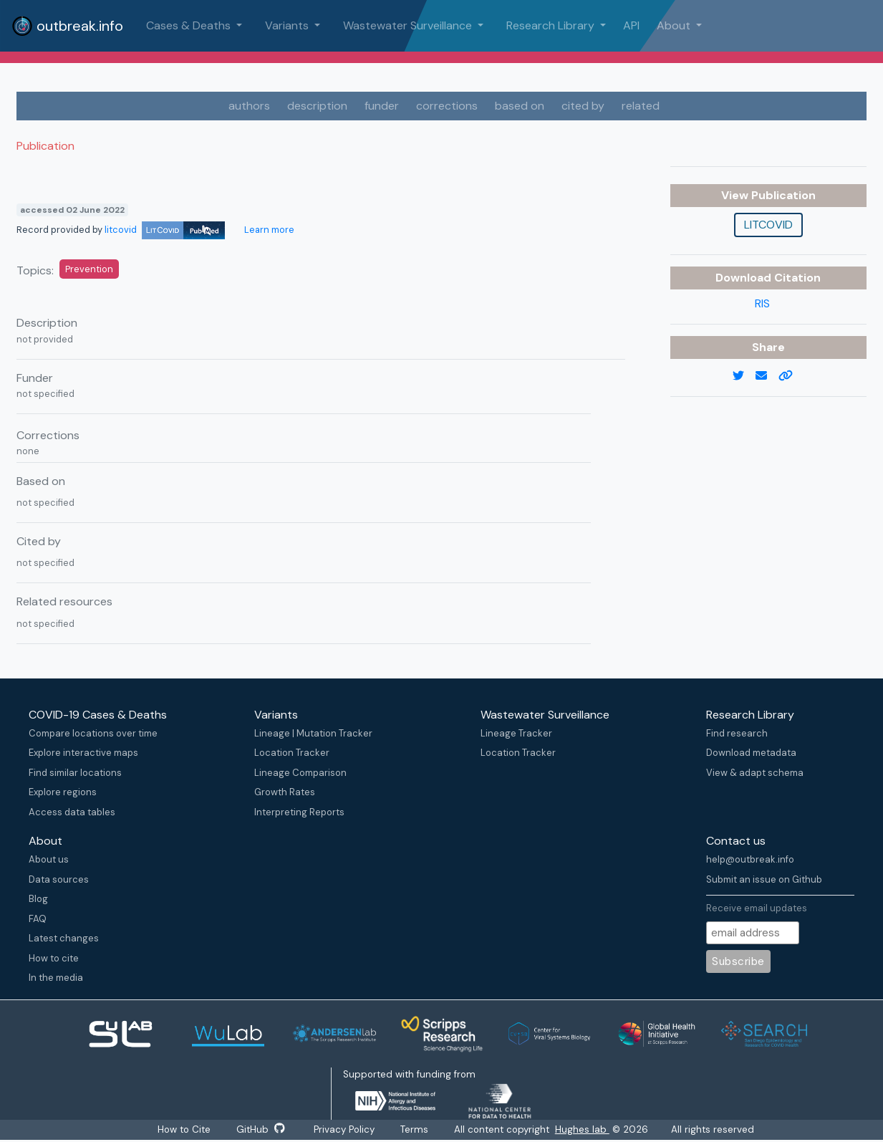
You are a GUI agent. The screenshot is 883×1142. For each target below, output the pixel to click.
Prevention (89, 269)
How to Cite (185, 1129)
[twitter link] (744, 376)
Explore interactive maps (83, 753)
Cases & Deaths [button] (189, 25)
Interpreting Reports (299, 812)
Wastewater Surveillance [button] (409, 25)
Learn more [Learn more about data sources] (268, 230)
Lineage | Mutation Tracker (313, 733)
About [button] (675, 25)
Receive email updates (756, 908)
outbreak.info (67, 26)
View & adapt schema (755, 773)
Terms (414, 1129)
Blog (38, 899)
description (317, 105)
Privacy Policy (344, 1129)
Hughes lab (582, 1129)
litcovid (165, 230)
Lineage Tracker (516, 733)
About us (49, 859)
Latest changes (64, 938)
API (631, 25)
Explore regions (63, 792)
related (641, 105)
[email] (767, 376)
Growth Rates (284, 792)
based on (519, 105)
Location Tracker (291, 753)
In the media (56, 977)
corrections (447, 105)
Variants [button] (288, 25)
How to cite (54, 958)
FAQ (38, 919)
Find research (737, 733)
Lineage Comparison (300, 773)
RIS (762, 303)
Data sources (59, 879)
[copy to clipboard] (791, 376)
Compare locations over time (93, 733)
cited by (582, 105)
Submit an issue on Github (764, 879)
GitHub (260, 1129)
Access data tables (72, 812)
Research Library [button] (551, 25)
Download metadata (751, 753)
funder (382, 105)
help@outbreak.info (750, 859)
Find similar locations (75, 773)
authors (249, 105)
